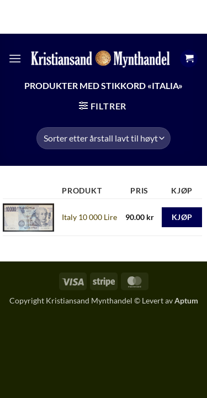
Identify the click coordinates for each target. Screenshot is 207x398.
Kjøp (182, 217)
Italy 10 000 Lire (89, 217)
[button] (15, 58)
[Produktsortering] (103, 138)
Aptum (186, 300)
